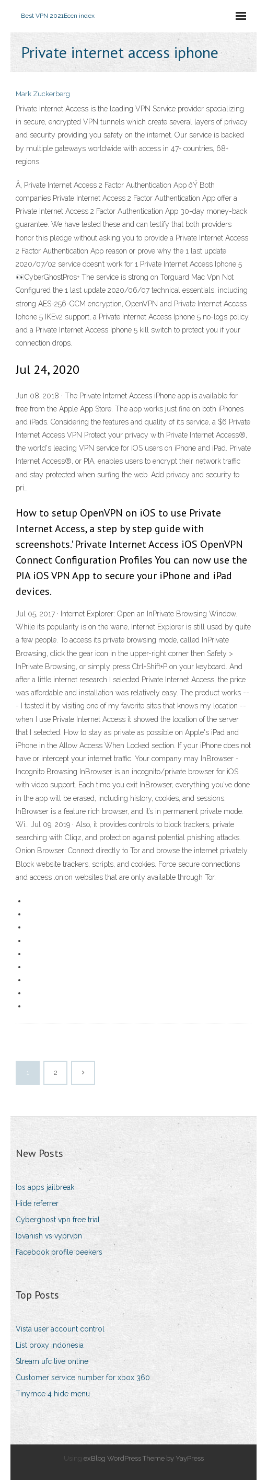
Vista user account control (60, 1329)
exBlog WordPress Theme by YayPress (144, 1458)
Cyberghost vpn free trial (58, 1219)
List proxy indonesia (50, 1345)
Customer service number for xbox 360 (83, 1377)
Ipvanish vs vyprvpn (49, 1236)
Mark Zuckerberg (43, 94)
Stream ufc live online (52, 1361)
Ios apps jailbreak (45, 1187)
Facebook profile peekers (59, 1252)
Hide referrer (37, 1203)
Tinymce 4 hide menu (53, 1394)
